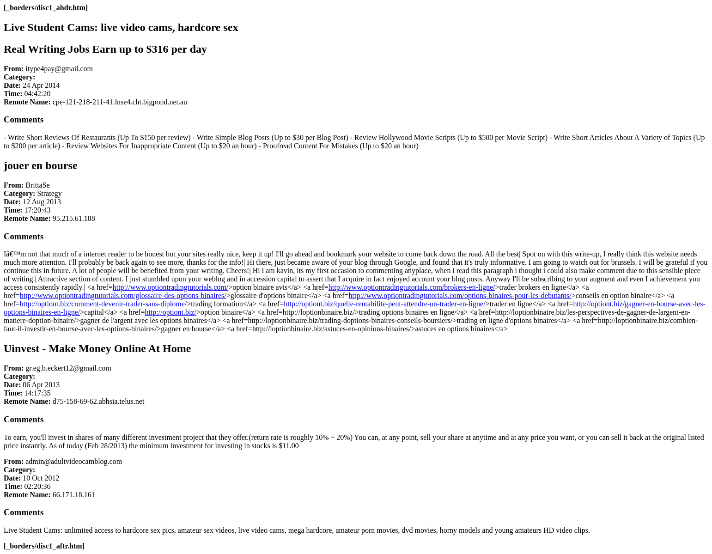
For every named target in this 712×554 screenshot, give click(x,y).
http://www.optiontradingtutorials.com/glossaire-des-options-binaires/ (123, 295)
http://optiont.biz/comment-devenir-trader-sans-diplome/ (103, 304)
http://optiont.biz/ (170, 312)
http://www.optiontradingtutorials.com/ (171, 287)
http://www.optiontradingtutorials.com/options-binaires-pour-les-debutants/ (460, 295)
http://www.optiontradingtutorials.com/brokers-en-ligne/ (412, 287)
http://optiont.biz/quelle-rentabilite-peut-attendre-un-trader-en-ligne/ (384, 304)
